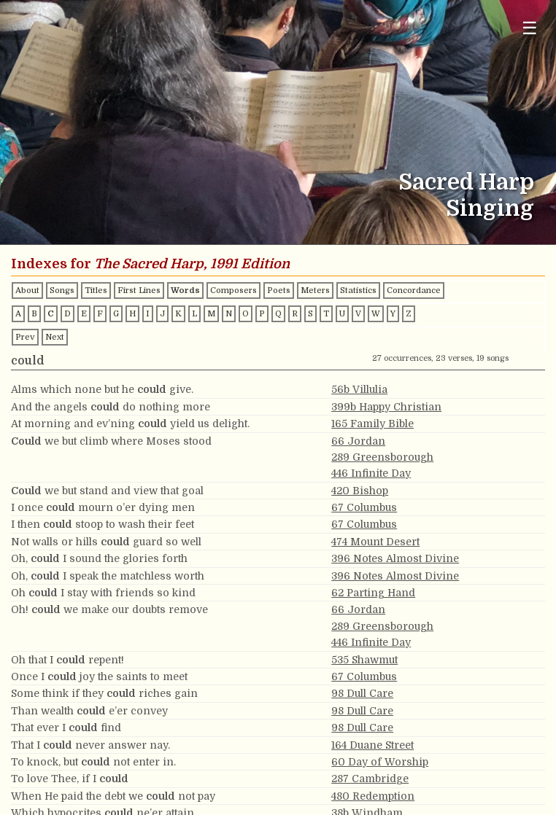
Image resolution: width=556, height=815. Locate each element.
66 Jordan (358, 441)
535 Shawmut (364, 660)
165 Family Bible (372, 423)
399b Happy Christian (386, 407)
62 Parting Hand (373, 592)
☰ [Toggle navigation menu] (530, 28)
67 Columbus (364, 507)
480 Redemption (372, 796)
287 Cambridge (370, 778)
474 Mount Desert (375, 541)
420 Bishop (359, 490)
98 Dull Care (362, 693)
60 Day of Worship (379, 762)
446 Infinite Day (371, 473)
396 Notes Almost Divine (395, 558)
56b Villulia (359, 389)
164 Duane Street (372, 745)
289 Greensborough (382, 457)
